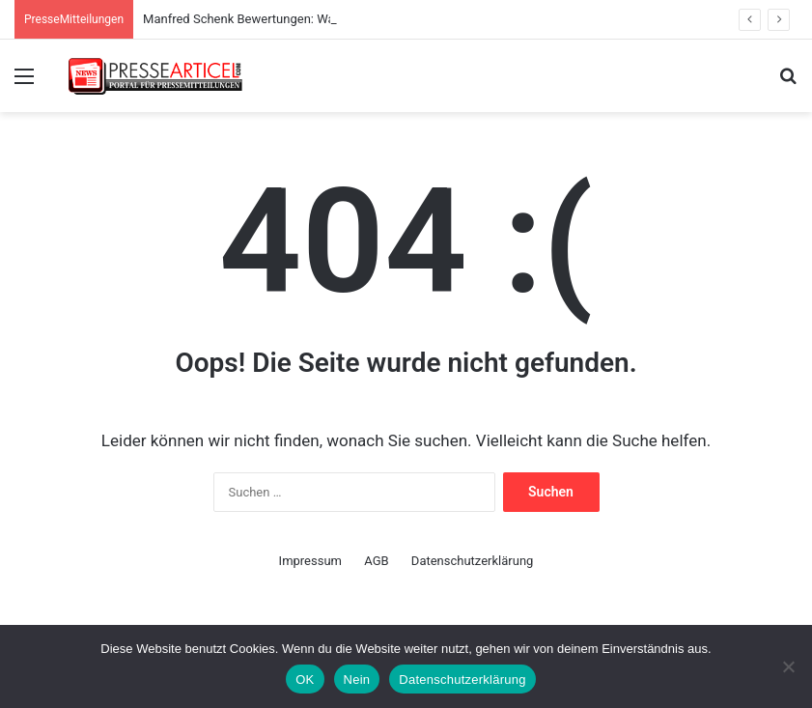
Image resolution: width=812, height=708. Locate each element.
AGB (376, 560)
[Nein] (788, 666)
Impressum (310, 560)
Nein (357, 679)
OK (304, 679)
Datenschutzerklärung (472, 560)
